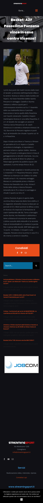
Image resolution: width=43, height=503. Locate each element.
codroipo (28, 301)
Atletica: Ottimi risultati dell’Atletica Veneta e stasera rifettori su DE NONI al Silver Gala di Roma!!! (20, 327)
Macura (30, 344)
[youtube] (8, 459)
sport (18, 290)
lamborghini (28, 287)
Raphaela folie (28, 319)
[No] (40, 496)
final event (20, 303)
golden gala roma (32, 332)
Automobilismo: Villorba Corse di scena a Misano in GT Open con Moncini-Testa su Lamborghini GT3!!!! (21, 281)
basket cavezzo (19, 301)
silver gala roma (24, 335)
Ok (22, 499)
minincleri (33, 303)
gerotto (22, 332)
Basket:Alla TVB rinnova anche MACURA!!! (18, 340)
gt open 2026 (18, 287)
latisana (27, 303)
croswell (25, 344)
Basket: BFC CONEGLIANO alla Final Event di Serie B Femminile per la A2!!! (19, 296)
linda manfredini (17, 319)
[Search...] (18, 265)
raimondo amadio (9, 290)
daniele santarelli (20, 317)
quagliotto (14, 335)
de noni (16, 332)
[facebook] (4, 459)
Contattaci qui (21, 477)
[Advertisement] (21, 405)
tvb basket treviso (9, 347)
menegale (6, 335)
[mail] (13, 459)
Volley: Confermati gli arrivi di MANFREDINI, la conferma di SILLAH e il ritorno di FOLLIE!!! (20, 312)
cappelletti (17, 344)
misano (35, 287)
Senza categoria (8, 306)
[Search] (36, 265)
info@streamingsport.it (21, 452)
